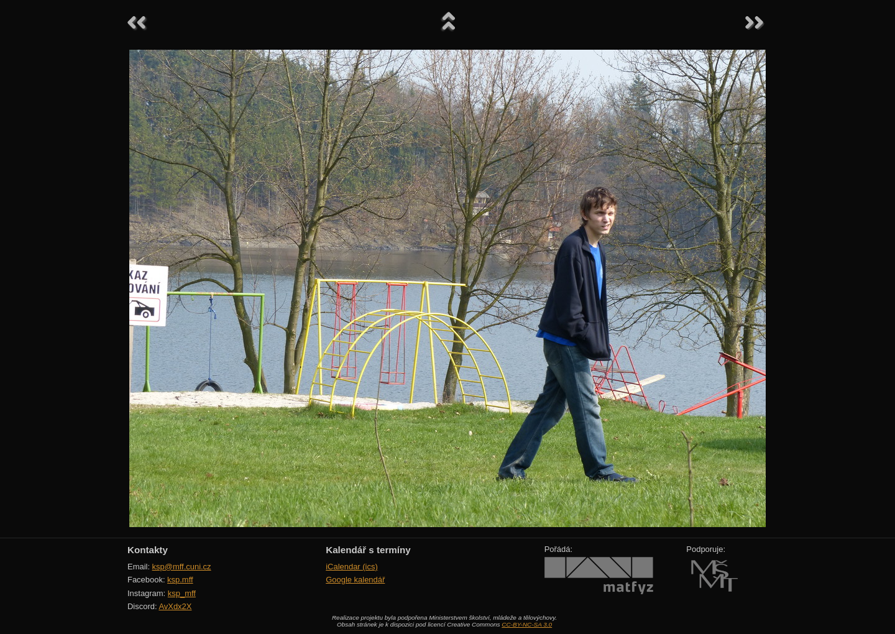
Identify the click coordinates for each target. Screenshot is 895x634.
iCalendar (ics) (352, 566)
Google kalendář (355, 579)
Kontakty (147, 549)
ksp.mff (180, 579)
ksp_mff (182, 593)
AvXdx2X (174, 606)
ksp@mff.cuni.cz (181, 566)
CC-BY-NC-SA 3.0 (527, 624)
